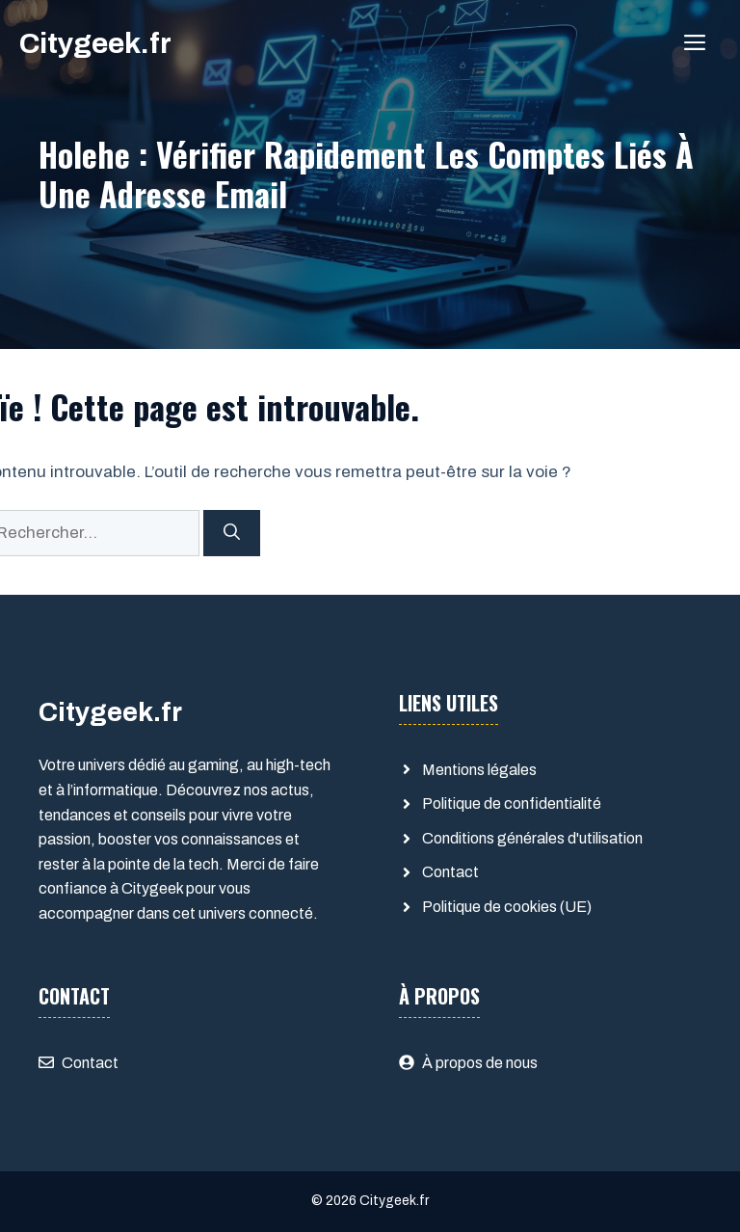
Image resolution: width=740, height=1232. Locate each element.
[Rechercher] (231, 533)
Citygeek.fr (95, 43)
